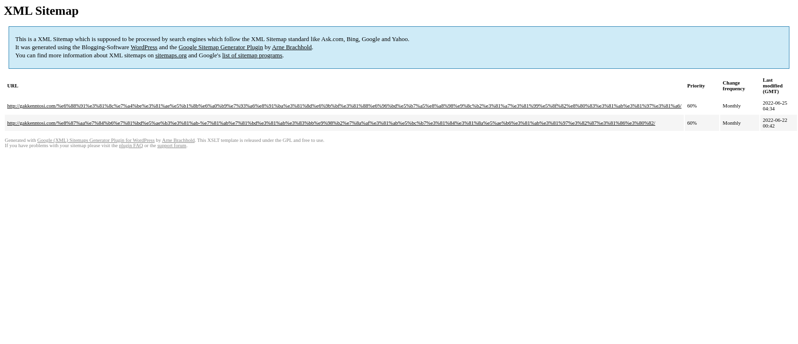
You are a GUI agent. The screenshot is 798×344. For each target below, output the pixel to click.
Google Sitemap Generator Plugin (221, 47)
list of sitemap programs (252, 55)
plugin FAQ (131, 145)
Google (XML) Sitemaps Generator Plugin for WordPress (96, 140)
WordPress (144, 47)
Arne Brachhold (291, 47)
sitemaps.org (171, 55)
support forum (171, 145)
